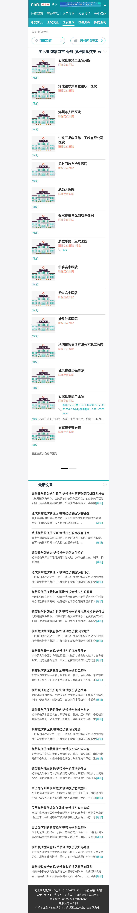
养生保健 (100, 13)
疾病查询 (100, 22)
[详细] (99, 503)
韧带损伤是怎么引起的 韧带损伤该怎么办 (59, 690)
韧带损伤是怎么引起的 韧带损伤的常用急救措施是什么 (68, 611)
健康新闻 (37, 13)
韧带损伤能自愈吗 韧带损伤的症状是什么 (59, 651)
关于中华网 (43, 894)
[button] (64, 468)
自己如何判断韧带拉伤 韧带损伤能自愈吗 (59, 788)
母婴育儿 (37, 22)
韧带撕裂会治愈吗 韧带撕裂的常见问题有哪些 (62, 866)
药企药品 (53, 13)
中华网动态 (80, 899)
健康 (54, 4)
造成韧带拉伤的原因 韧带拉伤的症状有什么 (60, 533)
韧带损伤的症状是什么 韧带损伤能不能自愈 (60, 749)
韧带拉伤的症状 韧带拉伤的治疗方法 (56, 729)
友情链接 (67, 899)
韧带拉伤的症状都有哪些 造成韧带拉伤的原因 (62, 592)
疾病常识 (84, 13)
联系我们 (69, 894)
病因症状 (68, 13)
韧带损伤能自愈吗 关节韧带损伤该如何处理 (60, 847)
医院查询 (68, 22)
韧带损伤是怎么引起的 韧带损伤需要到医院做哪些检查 (68, 493)
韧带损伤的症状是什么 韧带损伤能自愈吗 (59, 670)
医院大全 (53, 22)
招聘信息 (81, 894)
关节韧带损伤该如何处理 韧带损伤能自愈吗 (60, 808)
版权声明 (94, 894)
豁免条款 (55, 899)
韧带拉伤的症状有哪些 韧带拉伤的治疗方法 (60, 631)
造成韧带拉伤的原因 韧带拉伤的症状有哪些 (60, 513)
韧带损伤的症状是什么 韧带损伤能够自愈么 (60, 709)
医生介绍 (84, 22)
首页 (34, 31)
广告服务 (57, 894)
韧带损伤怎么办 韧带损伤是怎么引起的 (57, 552)
